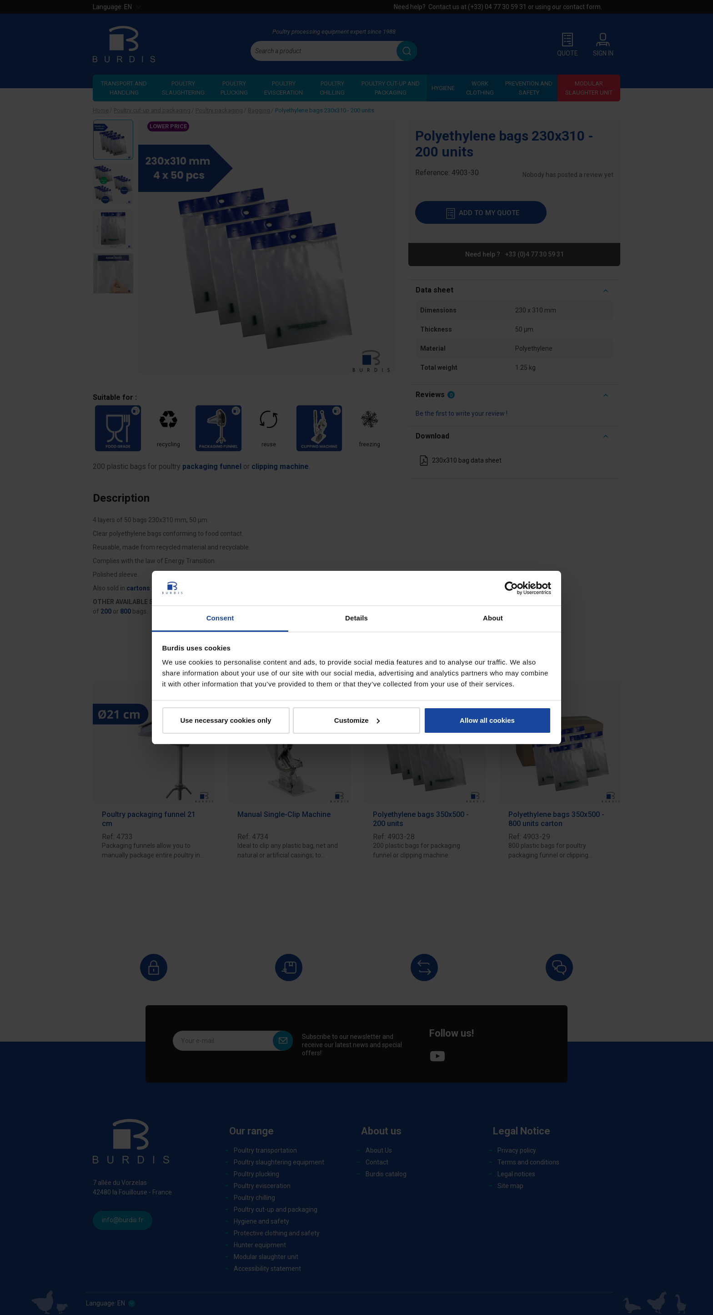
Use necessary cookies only (225, 720)
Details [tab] (356, 618)
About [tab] (493, 618)
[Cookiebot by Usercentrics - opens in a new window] (511, 588)
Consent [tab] (220, 618)
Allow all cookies (487, 720)
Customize (357, 720)
